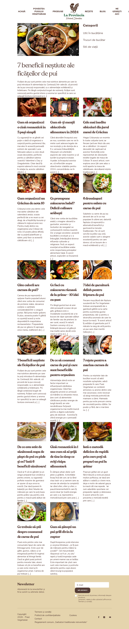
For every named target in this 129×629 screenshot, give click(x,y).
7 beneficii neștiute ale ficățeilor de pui (45, 69)
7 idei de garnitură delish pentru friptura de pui (96, 290)
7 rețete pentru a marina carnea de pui (95, 365)
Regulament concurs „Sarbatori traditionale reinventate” (61, 622)
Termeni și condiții (85, 601)
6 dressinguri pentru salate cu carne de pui (94, 203)
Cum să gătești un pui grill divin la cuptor (63, 532)
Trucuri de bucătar (94, 40)
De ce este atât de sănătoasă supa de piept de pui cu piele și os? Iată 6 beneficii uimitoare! (31, 457)
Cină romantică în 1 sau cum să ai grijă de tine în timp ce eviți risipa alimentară (64, 457)
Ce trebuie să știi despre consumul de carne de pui (29, 532)
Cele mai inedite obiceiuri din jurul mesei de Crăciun (96, 127)
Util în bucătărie (93, 33)
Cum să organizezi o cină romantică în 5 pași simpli (31, 127)
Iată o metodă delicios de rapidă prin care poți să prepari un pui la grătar (95, 457)
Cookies (73, 615)
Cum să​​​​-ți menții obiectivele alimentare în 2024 (64, 127)
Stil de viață (90, 47)
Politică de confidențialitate (47, 615)
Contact (38, 618)
